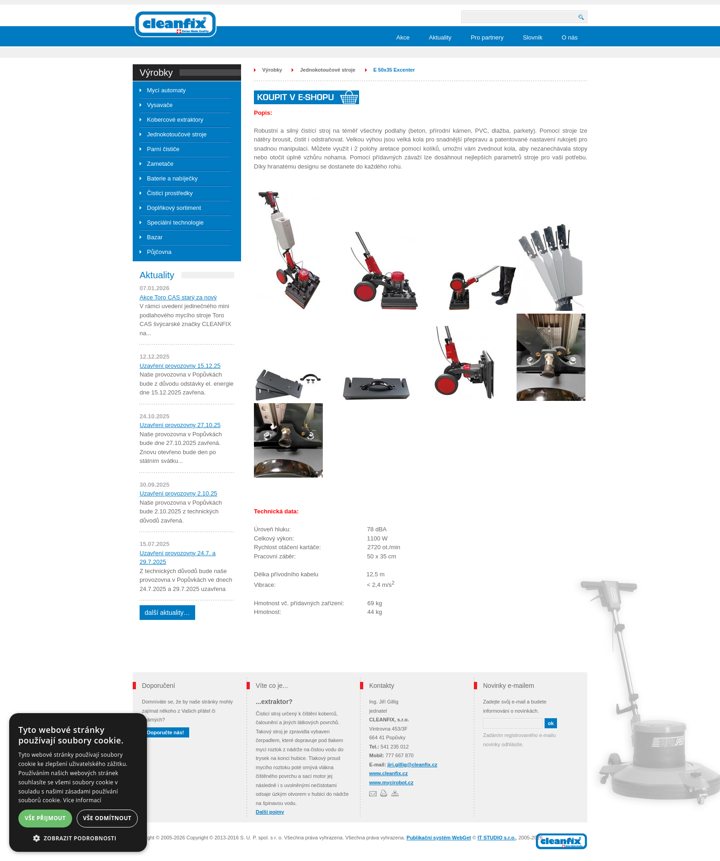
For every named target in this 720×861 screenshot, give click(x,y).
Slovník (533, 37)
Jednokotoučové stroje (177, 134)
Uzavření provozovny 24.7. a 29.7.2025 (177, 558)
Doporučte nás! (165, 732)
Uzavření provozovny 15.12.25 (180, 365)
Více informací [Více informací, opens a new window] (82, 800)
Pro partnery (487, 37)
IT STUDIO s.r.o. (497, 837)
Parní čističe (163, 149)
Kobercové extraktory (175, 119)
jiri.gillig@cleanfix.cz (413, 764)
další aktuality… (167, 612)
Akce (403, 37)
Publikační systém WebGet (438, 837)
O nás (570, 37)
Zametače (160, 163)
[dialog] (78, 782)
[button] (78, 838)
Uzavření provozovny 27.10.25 (180, 425)
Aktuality (440, 37)
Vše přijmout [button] (45, 818)
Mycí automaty (166, 90)
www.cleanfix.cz (388, 773)
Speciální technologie (175, 222)
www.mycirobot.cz (391, 782)
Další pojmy (270, 812)
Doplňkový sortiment (174, 207)
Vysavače (160, 104)
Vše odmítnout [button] (107, 818)
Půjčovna (159, 251)
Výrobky (272, 70)
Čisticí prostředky (170, 193)
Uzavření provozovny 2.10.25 (178, 493)
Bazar (155, 237)
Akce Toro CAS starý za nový (178, 297)
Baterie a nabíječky (172, 178)
